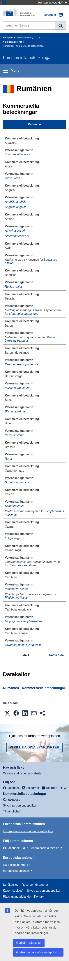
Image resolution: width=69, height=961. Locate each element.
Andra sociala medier (45, 848)
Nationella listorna (12, 42)
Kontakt (39, 896)
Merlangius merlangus (23, 313)
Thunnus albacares (17, 154)
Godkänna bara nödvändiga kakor (38, 952)
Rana (8, 458)
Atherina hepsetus (17, 236)
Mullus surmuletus (17, 387)
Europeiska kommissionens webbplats (28, 831)
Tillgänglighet (11, 811)
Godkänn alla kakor (29, 942)
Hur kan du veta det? (52, 2)
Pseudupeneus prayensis (21, 364)
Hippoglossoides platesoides (23, 621)
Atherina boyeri (15, 230)
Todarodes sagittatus (22, 565)
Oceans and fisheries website (22, 773)
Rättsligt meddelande (17, 896)
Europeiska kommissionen (17, 37)
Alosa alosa (12, 178)
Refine (32, 124)
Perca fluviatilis (15, 435)
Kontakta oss (11, 799)
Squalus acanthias (17, 482)
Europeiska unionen (16, 870)
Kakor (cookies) (13, 890)
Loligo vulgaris (14, 538)
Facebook (11, 848)
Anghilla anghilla (15, 201)
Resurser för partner (35, 884)
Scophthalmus (14, 505)
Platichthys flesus (16, 588)
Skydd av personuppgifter (19, 805)
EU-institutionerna (14, 864)
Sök (60, 25)
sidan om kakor (46, 916)
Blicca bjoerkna (15, 411)
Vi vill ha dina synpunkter (34, 747)
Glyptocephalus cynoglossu (23, 644)
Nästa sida (56, 655)
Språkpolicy (10, 884)
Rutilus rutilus (14, 286)
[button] (7, 713)
